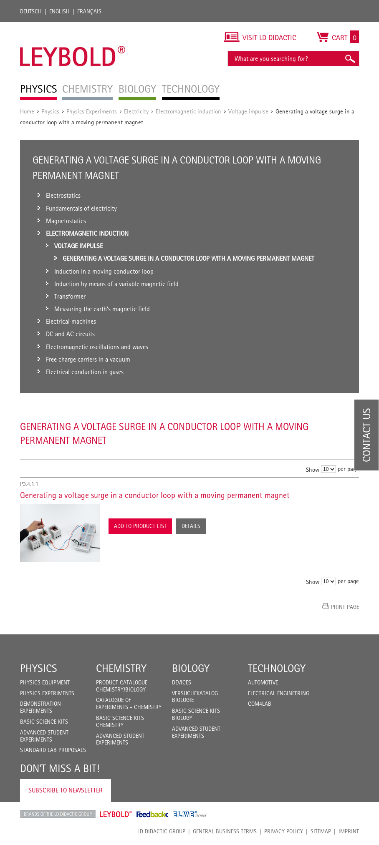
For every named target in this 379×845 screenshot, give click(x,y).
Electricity (136, 111)
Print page (345, 607)
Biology (191, 668)
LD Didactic (58, 814)
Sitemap (321, 831)
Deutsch (31, 11)
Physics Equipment (45, 682)
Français (89, 11)
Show (312, 469)
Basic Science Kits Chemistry (120, 721)
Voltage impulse (248, 111)
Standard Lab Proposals (53, 750)
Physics (50, 111)
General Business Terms (225, 831)
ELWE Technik (190, 814)
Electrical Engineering (278, 693)
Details (191, 526)
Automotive (263, 682)
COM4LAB (259, 703)
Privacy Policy (283, 831)
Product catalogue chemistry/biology (121, 686)
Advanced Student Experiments (44, 736)
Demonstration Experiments (40, 707)
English (59, 11)
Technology (277, 668)
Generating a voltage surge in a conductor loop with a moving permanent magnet (155, 495)
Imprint (349, 831)
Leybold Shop (116, 814)
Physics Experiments (91, 111)
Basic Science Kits (44, 721)
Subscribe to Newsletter (65, 790)
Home (27, 111)
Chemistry (121, 668)
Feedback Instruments (152, 814)
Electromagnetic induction (188, 111)
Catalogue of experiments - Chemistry (129, 703)
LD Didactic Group (161, 831)
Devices (181, 682)
